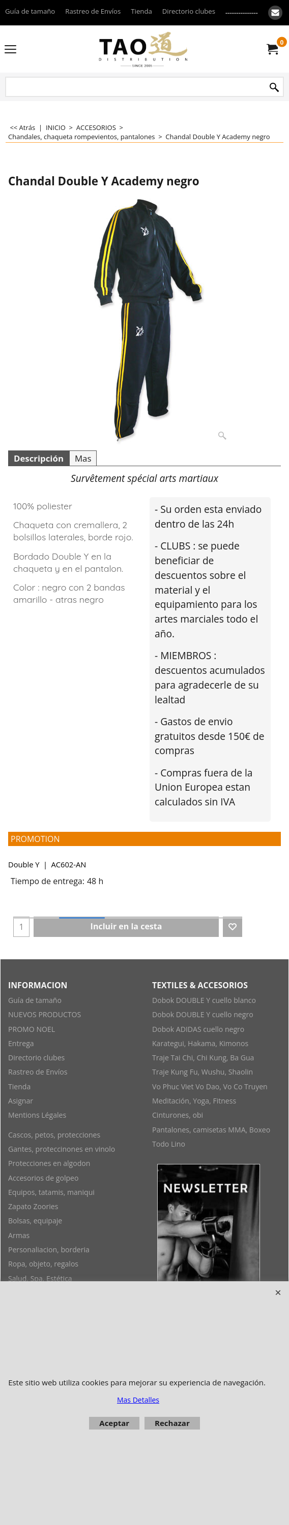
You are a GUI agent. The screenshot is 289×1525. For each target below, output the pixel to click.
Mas (83, 458)
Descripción (39, 458)
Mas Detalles (138, 1400)
